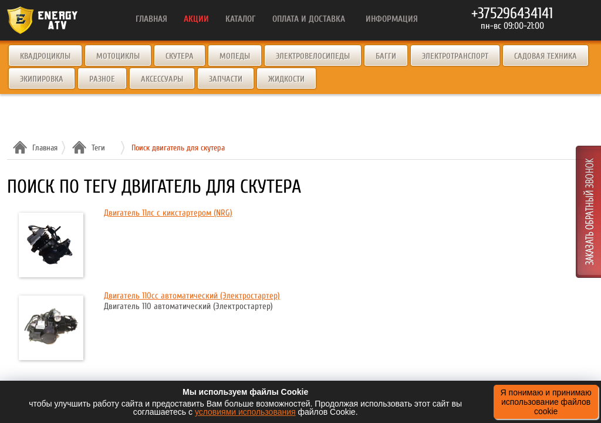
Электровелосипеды (313, 56)
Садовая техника (545, 56)
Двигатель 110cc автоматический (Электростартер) (192, 296)
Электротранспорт (455, 56)
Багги (386, 56)
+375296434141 (512, 13)
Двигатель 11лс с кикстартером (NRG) (168, 213)
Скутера (180, 56)
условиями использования (245, 412)
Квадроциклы (45, 56)
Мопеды (235, 56)
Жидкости (286, 79)
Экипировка (41, 79)
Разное (102, 79)
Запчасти (225, 79)
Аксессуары (162, 79)
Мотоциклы (118, 56)
